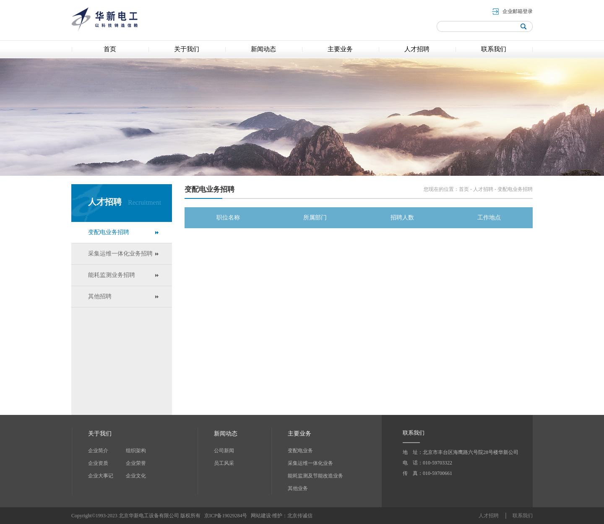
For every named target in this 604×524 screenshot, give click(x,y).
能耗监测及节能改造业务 (315, 476)
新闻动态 (225, 433)
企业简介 (98, 451)
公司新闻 (224, 451)
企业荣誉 (136, 463)
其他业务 (298, 488)
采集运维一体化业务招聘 (120, 253)
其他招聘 (100, 296)
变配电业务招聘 (108, 232)
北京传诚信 (299, 516)
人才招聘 (483, 189)
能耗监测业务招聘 (111, 275)
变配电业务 (300, 451)
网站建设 (261, 516)
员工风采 (224, 463)
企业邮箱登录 (517, 11)
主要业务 (299, 433)
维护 (277, 516)
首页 (464, 189)
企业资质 (98, 463)
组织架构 (136, 451)
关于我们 (100, 433)
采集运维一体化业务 (310, 463)
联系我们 (523, 516)
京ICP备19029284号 (226, 516)
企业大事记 (100, 476)
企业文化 (136, 476)
